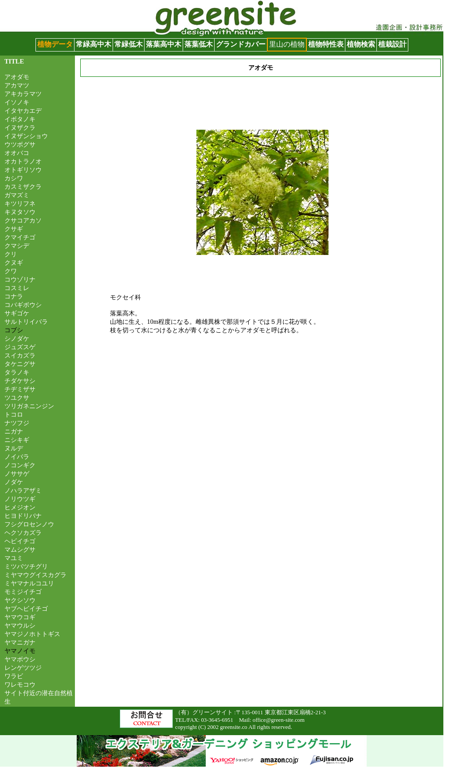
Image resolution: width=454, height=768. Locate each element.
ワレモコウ (19, 684)
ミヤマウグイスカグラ (35, 574)
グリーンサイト (25, 4)
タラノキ (16, 372)
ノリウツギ (19, 498)
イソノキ (16, 102)
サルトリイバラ (26, 321)
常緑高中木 (93, 44)
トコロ (13, 414)
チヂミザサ (19, 389)
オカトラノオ (23, 161)
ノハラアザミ (23, 490)
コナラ (13, 296)
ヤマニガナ (19, 642)
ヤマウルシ (19, 625)
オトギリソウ (23, 169)
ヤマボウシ (19, 659)
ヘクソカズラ (23, 532)
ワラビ (13, 676)
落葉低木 (198, 44)
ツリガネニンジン (29, 406)
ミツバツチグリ (26, 566)
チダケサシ (19, 380)
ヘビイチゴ (19, 541)
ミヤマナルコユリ (29, 583)
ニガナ (13, 431)
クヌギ (13, 262)
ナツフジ (16, 422)
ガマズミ (16, 195)
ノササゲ (16, 473)
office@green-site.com (279, 720)
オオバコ (16, 152)
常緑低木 (128, 44)
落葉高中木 (163, 44)
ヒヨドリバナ (23, 515)
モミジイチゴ (23, 591)
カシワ (13, 178)
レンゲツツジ (23, 667)
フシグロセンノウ (29, 524)
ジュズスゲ (19, 346)
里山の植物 (287, 44)
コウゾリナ (19, 279)
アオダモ (16, 76)
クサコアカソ (23, 220)
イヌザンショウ (26, 135)
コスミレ (16, 287)
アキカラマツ (23, 93)
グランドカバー (241, 44)
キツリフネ (19, 203)
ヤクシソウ (19, 600)
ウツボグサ (19, 144)
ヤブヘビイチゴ (26, 608)
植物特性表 (326, 44)
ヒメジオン (19, 507)
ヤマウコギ (19, 617)
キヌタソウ (19, 211)
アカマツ (16, 85)
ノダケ (13, 481)
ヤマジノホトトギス (32, 633)
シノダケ (16, 338)
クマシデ (16, 245)
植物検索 (361, 44)
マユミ (13, 557)
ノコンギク (19, 465)
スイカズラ (19, 355)
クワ (10, 271)
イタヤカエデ (23, 110)
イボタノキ (19, 119)
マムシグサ (19, 549)
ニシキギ (16, 439)
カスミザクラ (23, 186)
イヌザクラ (19, 127)
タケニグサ (19, 363)
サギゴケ (16, 313)
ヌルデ (13, 448)
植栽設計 (392, 44)
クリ (10, 254)
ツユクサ (16, 397)
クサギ (13, 228)
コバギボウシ (23, 304)
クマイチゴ (19, 237)
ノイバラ (16, 456)
